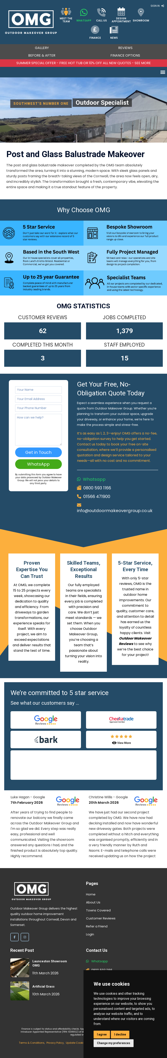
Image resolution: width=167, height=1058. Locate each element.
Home (90, 894)
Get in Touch (38, 452)
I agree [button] (102, 1034)
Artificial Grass (43, 986)
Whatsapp (94, 479)
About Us (93, 902)
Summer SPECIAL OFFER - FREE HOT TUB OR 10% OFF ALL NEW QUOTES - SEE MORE (83, 63)
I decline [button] (120, 1034)
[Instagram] (25, 937)
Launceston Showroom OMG (49, 963)
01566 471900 (96, 496)
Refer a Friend (96, 926)
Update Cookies (76, 1043)
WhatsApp (38, 464)
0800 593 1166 (97, 488)
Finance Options (125, 55)
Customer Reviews (100, 918)
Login (90, 934)
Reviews (125, 47)
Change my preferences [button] (113, 1043)
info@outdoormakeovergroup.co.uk (114, 511)
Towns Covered (98, 910)
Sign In (157, 6)
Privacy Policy (55, 1043)
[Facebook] (14, 937)
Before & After (41, 55)
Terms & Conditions (31, 1043)
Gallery (42, 47)
